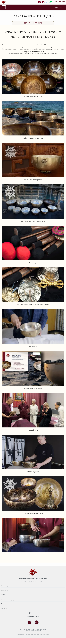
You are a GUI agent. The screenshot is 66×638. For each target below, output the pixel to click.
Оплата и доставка (6, 586)
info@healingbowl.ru (33, 613)
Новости (3, 594)
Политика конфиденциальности (10, 600)
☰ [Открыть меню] (3, 7)
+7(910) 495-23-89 (59, 1)
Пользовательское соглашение (10, 604)
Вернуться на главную (33, 23)
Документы (4, 590)
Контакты (4, 608)
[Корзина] (58, 7)
